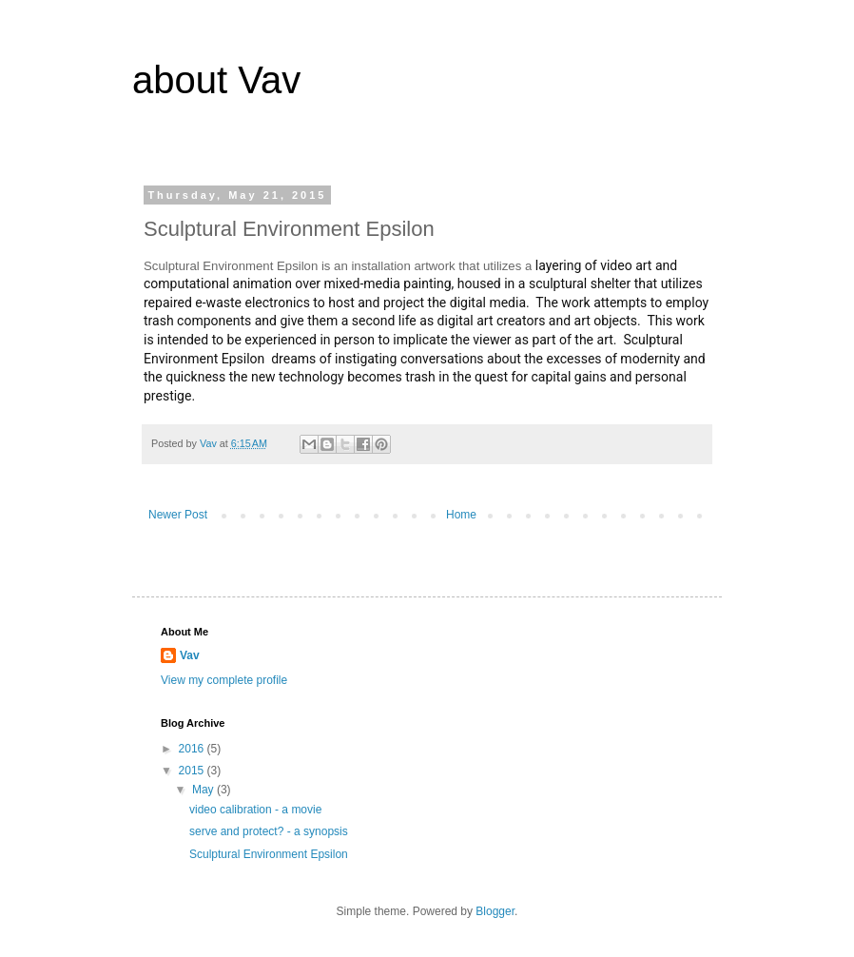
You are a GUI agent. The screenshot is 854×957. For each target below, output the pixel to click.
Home (461, 514)
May (204, 789)
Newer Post (177, 514)
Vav (190, 655)
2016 (193, 748)
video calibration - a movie (255, 809)
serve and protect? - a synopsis (268, 831)
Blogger (495, 911)
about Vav (216, 80)
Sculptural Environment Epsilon (268, 854)
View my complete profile (224, 680)
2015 (193, 770)
